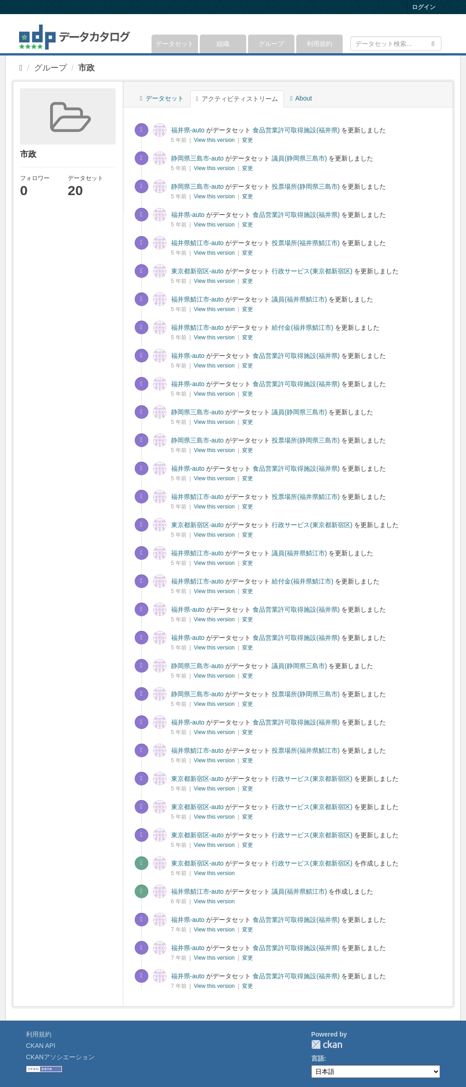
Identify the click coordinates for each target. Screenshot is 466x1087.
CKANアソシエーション (60, 1057)
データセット (175, 43)
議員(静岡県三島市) (299, 158)
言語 (317, 1058)
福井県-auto (188, 130)
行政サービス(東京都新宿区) (312, 271)
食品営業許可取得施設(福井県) (296, 130)
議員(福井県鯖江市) (299, 299)
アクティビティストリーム (237, 98)
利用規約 (319, 43)
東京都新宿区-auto (197, 271)
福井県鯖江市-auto (197, 243)
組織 (223, 43)
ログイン (424, 7)
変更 (247, 140)
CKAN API (41, 1045)
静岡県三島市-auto (197, 158)
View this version (215, 140)
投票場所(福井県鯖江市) (305, 243)
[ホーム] (21, 67)
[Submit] (433, 43)
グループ (271, 43)
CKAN (326, 1044)
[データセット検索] (395, 43)
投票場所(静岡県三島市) (305, 186)
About (301, 98)
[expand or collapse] (441, 34)
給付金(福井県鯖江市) (302, 327)
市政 (86, 67)
